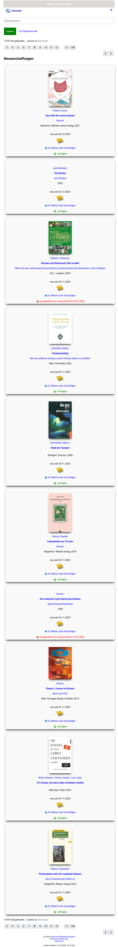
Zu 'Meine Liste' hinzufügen (60, 148)
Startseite (14, 11)
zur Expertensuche (28, 31)
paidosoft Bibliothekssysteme (63, 937)
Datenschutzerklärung (59, 939)
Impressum (59, 941)
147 (67, 47)
